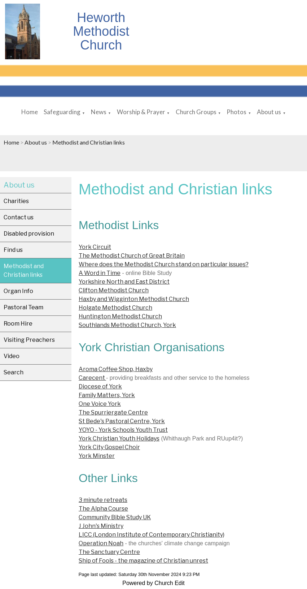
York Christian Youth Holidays (119, 438)
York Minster (97, 455)
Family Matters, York (107, 395)
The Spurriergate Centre (113, 412)
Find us (13, 249)
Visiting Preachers (29, 339)
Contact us (19, 217)
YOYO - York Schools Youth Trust (123, 429)
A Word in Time (99, 273)
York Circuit (95, 247)
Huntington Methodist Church (120, 316)
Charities (16, 201)
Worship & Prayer (141, 112)
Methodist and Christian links (88, 142)
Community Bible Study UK (115, 517)
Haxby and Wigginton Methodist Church (134, 299)
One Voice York (100, 403)
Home (29, 112)
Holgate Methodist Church (115, 307)
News (98, 112)
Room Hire (18, 323)
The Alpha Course (103, 508)
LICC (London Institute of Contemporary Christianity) (151, 534)
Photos (236, 112)
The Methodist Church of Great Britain (132, 255)
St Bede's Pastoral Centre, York (122, 421)
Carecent (92, 377)
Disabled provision (29, 233)
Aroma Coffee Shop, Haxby (116, 369)
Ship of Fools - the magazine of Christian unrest (143, 560)
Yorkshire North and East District (124, 281)
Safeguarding (62, 112)
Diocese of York (100, 386)
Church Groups (196, 112)
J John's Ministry (101, 526)
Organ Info (18, 291)
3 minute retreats (103, 499)
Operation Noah (101, 543)
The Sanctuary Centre (109, 552)
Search (13, 372)
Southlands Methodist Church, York (127, 325)
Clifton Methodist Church (114, 290)
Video (11, 356)
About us (269, 112)
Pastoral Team (23, 307)
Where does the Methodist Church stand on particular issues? (164, 264)
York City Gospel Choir (109, 447)
